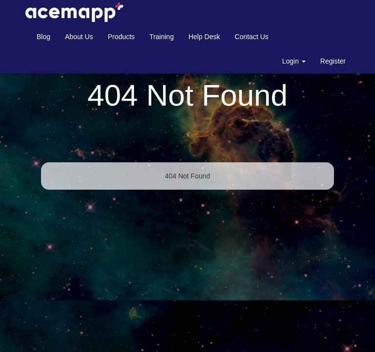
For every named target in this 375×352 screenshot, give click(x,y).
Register (333, 61)
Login (294, 61)
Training (161, 37)
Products (121, 37)
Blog (43, 37)
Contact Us (252, 37)
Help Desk (204, 37)
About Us (79, 37)
